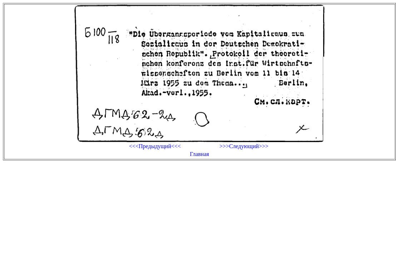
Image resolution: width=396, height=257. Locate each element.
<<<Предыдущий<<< (155, 146)
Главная (199, 154)
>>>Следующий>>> (243, 146)
